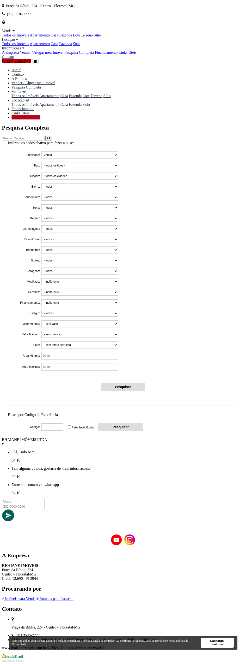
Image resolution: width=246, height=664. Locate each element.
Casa (54, 35)
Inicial (16, 70)
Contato (8, 57)
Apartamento (40, 35)
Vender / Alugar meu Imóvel (41, 52)
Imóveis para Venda (19, 599)
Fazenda (65, 35)
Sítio (97, 35)
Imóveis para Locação (55, 599)
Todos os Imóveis (15, 35)
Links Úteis (127, 52)
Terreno (87, 35)
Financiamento (106, 52)
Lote (76, 35)
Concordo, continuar (217, 642)
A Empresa (10, 52)
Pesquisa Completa (79, 52)
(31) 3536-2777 (16, 61)
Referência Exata (83, 427)
